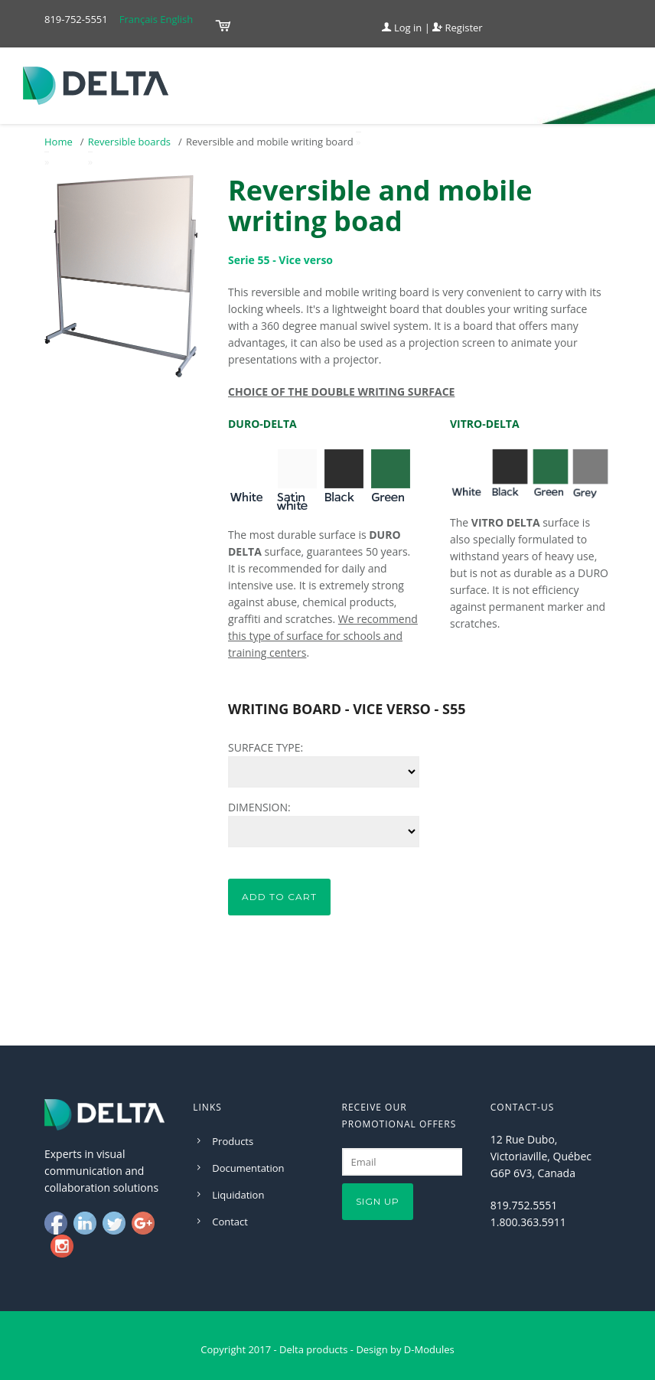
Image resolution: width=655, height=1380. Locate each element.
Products (232, 1141)
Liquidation (238, 1195)
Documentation (248, 1168)
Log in (402, 27)
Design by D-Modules (405, 1349)
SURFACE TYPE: (265, 747)
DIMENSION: (259, 807)
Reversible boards (129, 141)
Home (58, 141)
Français (138, 19)
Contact (230, 1221)
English (176, 19)
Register (457, 27)
